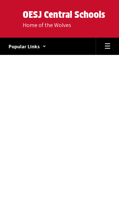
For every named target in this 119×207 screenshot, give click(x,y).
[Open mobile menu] (107, 46)
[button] (27, 46)
